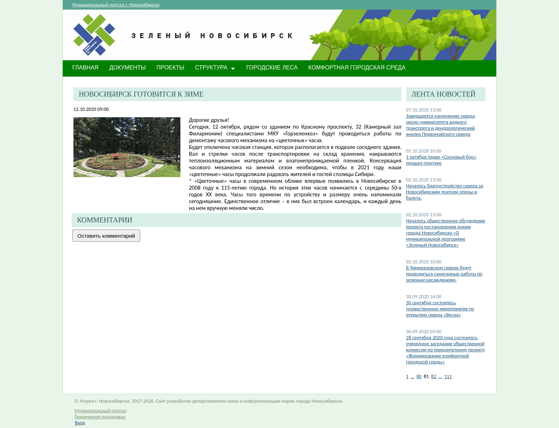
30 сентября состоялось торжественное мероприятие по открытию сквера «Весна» (440, 309)
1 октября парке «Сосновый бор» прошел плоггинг (441, 160)
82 (433, 376)
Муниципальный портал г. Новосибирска (115, 5)
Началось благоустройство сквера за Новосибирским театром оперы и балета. (444, 192)
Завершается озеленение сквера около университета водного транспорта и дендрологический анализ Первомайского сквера (440, 125)
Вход (80, 423)
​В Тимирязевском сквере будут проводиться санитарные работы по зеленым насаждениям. (444, 274)
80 (418, 376)
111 (448, 376)
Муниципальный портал (100, 411)
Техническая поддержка (100, 417)
